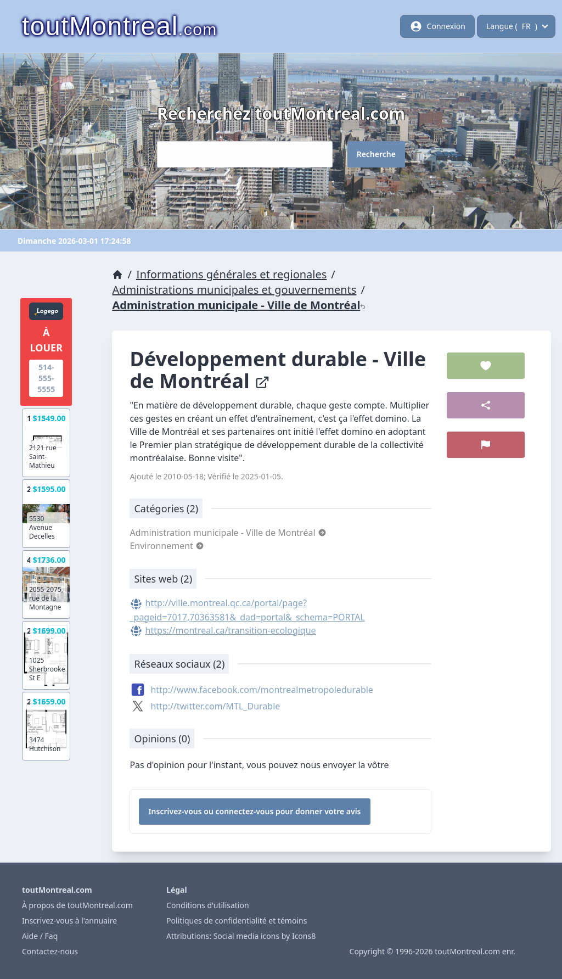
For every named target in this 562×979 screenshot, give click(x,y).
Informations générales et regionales (231, 274)
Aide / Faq (40, 936)
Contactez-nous (50, 951)
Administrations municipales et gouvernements (234, 289)
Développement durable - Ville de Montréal (278, 369)
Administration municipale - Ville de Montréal (239, 305)
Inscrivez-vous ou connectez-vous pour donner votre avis (254, 811)
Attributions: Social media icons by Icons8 (241, 936)
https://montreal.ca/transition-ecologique (230, 630)
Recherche (376, 154)
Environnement (167, 546)
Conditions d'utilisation (207, 905)
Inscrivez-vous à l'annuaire (69, 920)
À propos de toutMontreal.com (77, 905)
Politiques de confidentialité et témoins (236, 920)
